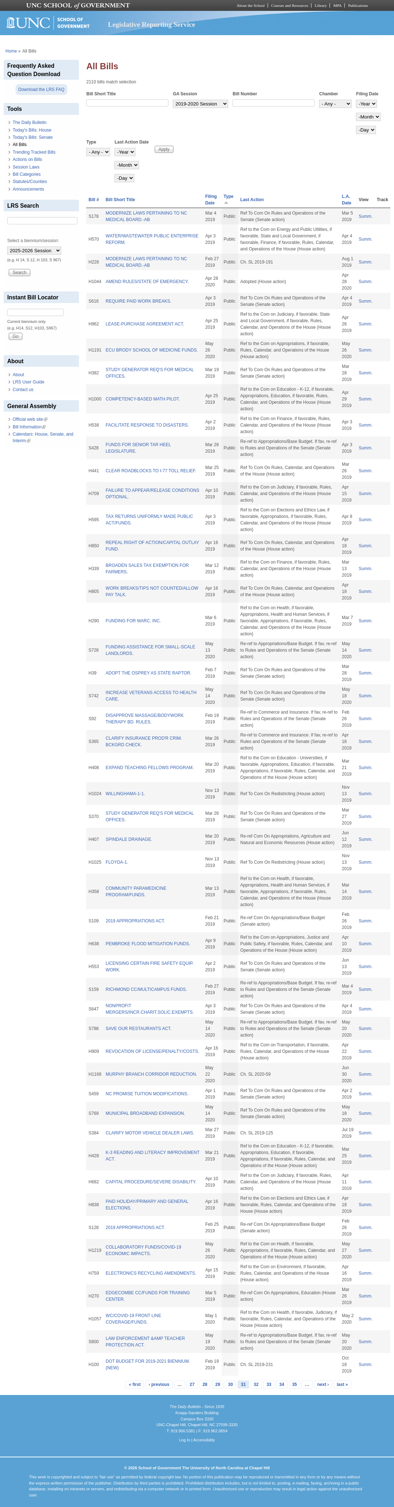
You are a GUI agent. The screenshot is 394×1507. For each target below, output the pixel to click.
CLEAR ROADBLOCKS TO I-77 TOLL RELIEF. (151, 470)
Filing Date (367, 93)
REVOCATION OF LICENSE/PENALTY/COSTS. (152, 1051)
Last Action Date (131, 142)
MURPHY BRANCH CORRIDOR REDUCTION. (151, 1074)
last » (342, 1384)
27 (192, 1384)
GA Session (185, 93)
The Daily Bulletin (29, 122)
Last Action (252, 199)
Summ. (366, 216)
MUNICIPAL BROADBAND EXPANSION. (145, 1113)
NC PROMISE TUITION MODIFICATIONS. (147, 1093)
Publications (358, 5)
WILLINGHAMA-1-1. (125, 793)
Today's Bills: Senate (33, 137)
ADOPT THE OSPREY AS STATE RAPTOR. (149, 673)
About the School (251, 5)
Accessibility (204, 1440)
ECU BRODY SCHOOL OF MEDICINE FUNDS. (152, 350)
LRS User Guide (28, 382)
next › (323, 1384)
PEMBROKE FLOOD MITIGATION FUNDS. (148, 943)
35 (294, 1384)
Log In (184, 1440)
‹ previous (158, 1384)
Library (321, 5)
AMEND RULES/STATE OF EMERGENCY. (147, 281)
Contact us (23, 389)
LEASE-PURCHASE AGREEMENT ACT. (145, 324)
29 (217, 1384)
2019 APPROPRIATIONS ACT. (135, 920)
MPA (337, 5)
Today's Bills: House (32, 130)
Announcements (28, 189)
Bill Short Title (101, 93)
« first (135, 1384)
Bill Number (244, 93)
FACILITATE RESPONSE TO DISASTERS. (147, 425)
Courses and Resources (289, 5)
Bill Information (29, 426)
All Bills (20, 144)
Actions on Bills (27, 159)
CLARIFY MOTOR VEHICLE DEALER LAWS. (150, 1133)
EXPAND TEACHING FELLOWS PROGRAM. (150, 767)
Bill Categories (27, 174)
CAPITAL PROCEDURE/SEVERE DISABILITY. (151, 1181)
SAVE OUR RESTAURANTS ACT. (139, 1028)
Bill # (93, 199)
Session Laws (26, 167)
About (18, 374)
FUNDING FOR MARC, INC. (133, 620)
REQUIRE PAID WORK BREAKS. (138, 301)
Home (11, 51)
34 (281, 1384)
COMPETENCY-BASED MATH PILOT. (143, 399)
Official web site (30, 419)
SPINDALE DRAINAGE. (129, 839)
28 (204, 1384)
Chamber (328, 93)
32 (256, 1384)
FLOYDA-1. (117, 862)
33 (269, 1384)
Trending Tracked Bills (34, 152)
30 (230, 1384)
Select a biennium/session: (33, 240)
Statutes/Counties (30, 181)
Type (91, 142)
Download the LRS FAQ (41, 89)
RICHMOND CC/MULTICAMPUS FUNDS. (146, 989)
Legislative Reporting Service (151, 24)
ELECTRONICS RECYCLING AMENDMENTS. (151, 1273)
